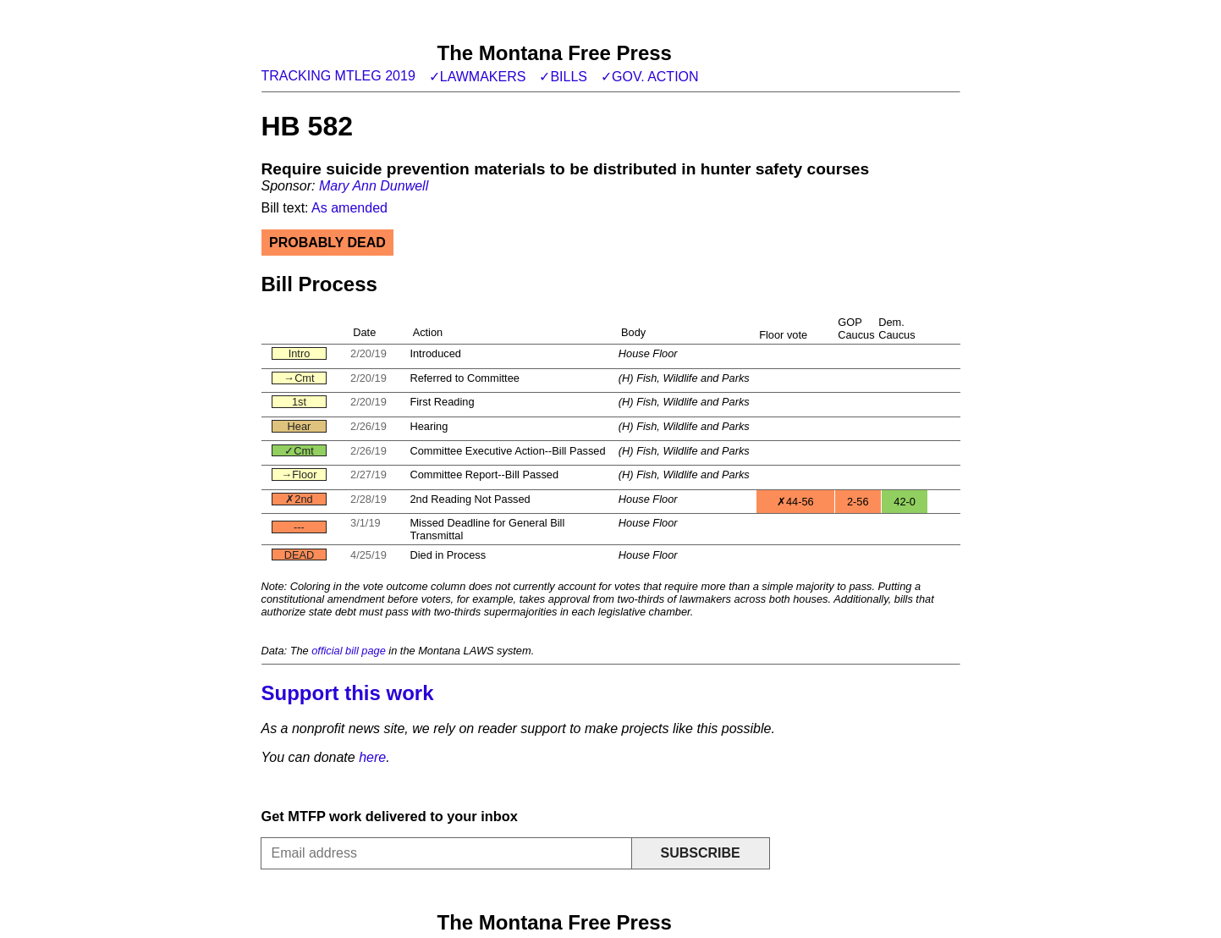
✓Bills (563, 76)
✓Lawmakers (477, 76)
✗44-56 (795, 501)
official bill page (348, 650)
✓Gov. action (650, 76)
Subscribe (700, 853)
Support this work (347, 692)
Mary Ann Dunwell (373, 186)
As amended (349, 208)
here (372, 757)
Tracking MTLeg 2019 (338, 76)
